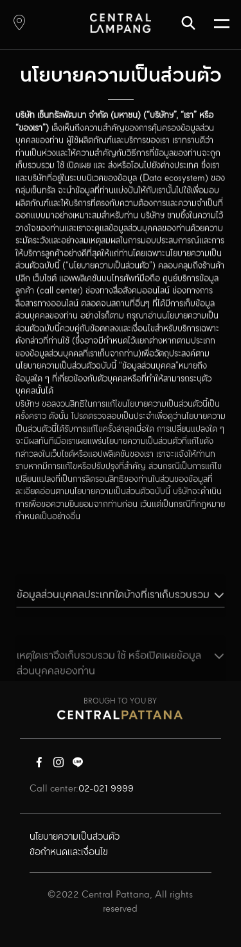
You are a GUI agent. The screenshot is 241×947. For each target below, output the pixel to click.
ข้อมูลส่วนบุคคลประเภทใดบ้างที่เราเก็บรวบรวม (113, 605)
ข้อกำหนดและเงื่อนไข (69, 852)
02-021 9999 (106, 789)
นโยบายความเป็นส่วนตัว (75, 837)
